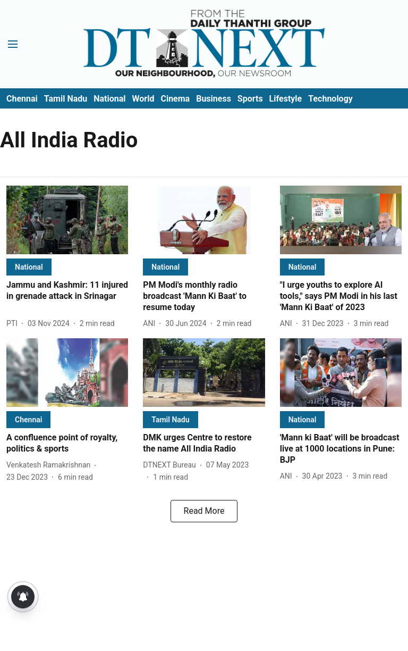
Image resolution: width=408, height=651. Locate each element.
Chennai (22, 99)
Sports (250, 99)
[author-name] (14, 323)
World (143, 99)
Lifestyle (285, 99)
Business (213, 99)
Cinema (175, 99)
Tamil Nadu (65, 99)
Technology (330, 99)
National (109, 99)
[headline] (67, 291)
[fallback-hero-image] (67, 220)
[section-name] (29, 267)
